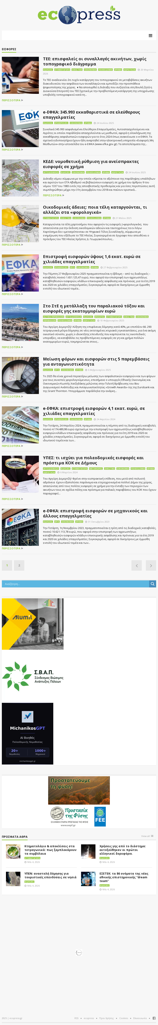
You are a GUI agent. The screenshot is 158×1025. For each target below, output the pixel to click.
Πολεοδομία (105, 70)
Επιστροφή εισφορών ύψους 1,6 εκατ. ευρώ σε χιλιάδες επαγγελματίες (92, 259)
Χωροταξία (129, 70)
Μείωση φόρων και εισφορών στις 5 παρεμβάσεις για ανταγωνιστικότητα (96, 361)
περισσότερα (11, 100)
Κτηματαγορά (62, 70)
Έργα (72, 267)
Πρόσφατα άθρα (15, 837)
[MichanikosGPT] (27, 733)
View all (145, 836)
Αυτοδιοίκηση (51, 172)
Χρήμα (118, 70)
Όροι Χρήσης (106, 1018)
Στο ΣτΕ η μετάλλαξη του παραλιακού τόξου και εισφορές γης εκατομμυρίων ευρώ (94, 308)
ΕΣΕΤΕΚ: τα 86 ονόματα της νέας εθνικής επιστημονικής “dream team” (124, 877)
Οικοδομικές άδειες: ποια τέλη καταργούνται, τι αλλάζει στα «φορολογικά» (95, 209)
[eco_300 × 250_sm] (33, 623)
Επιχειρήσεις (61, 123)
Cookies (123, 1018)
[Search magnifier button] (152, 583)
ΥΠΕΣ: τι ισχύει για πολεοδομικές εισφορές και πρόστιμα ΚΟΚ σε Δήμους (93, 460)
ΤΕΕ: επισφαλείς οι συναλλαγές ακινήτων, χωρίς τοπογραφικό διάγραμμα (94, 61)
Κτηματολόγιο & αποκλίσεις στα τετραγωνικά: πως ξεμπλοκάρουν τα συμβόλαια (50, 849)
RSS (76, 1018)
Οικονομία (90, 70)
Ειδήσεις (47, 70)
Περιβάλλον (49, 320)
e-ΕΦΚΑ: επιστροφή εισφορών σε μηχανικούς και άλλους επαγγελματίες (95, 513)
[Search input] (76, 583)
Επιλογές (99, 317)
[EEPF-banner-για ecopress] (79, 801)
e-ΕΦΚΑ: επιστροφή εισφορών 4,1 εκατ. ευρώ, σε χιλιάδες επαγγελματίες (94, 411)
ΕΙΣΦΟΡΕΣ (9, 49)
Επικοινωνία (140, 1018)
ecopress (89, 1018)
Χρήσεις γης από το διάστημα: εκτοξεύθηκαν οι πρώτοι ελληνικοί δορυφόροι (123, 849)
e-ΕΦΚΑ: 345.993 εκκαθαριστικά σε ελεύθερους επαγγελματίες (91, 114)
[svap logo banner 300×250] (33, 676)
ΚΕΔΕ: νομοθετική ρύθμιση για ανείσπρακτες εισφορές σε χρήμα (91, 164)
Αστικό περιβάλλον (53, 317)
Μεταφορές (95, 468)
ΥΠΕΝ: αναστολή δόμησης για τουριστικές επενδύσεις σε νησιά (50, 875)
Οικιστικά (77, 70)
